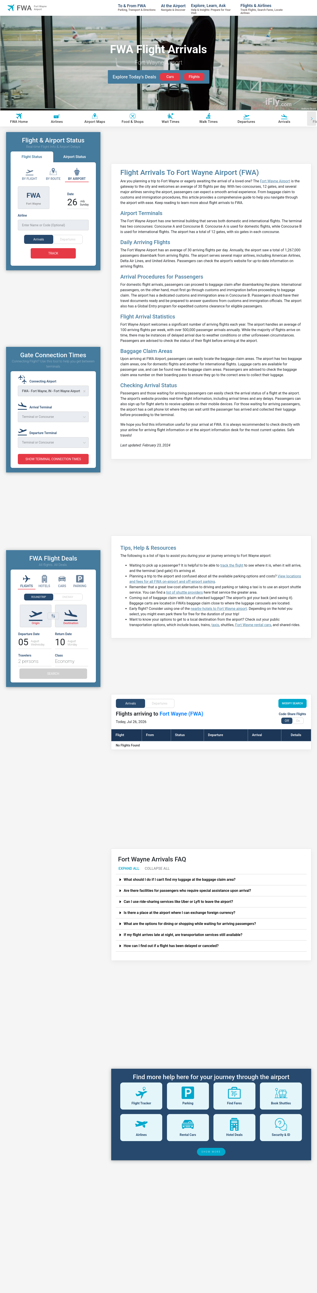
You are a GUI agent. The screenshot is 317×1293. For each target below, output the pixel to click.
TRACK (53, 253)
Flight (120, 735)
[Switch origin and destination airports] (53, 624)
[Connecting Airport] (38, 387)
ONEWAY (67, 605)
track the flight (231, 565)
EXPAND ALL (128, 868)
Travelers (24, 664)
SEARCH (53, 682)
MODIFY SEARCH (292, 703)
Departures (159, 703)
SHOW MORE (211, 1152)
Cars (170, 77)
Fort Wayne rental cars (253, 625)
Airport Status (74, 157)
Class (59, 664)
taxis (215, 625)
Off (287, 721)
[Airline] (53, 221)
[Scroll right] (311, 118)
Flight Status (32, 157)
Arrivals (130, 703)
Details (296, 735)
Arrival (257, 735)
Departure (215, 735)
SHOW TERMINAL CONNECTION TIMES (53, 467)
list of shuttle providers (184, 592)
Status (180, 735)
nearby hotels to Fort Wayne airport (219, 608)
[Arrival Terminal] (36, 413)
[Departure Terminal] (39, 439)
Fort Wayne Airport (275, 181)
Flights (194, 77)
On (298, 721)
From (150, 735)
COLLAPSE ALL (157, 868)
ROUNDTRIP (38, 605)
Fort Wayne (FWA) (181, 714)
